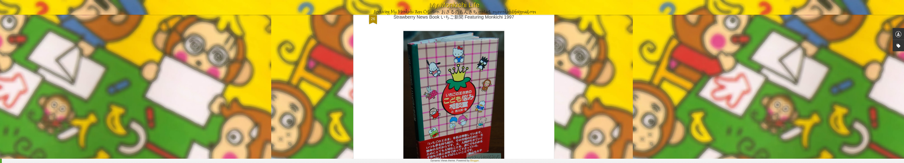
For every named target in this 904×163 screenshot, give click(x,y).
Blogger (474, 160)
